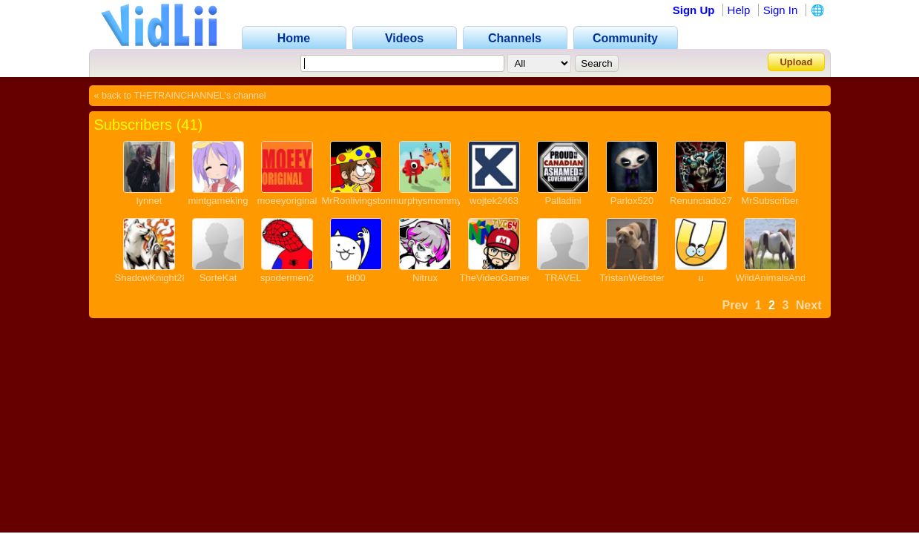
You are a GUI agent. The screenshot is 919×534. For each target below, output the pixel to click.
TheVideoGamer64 (500, 277)
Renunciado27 (701, 200)
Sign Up (694, 10)
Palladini (562, 200)
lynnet (149, 200)
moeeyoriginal (287, 200)
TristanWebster (631, 277)
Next (809, 305)
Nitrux (425, 277)
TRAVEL (563, 277)
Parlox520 (632, 200)
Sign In (780, 10)
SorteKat (218, 277)
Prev (735, 305)
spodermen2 (287, 277)
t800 (355, 277)
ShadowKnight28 (151, 277)
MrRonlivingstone (359, 200)
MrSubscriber (769, 200)
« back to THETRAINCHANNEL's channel (180, 95)
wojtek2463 (494, 200)
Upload (796, 61)
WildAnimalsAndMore (782, 277)
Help (739, 10)
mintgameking (218, 200)
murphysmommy (426, 200)
